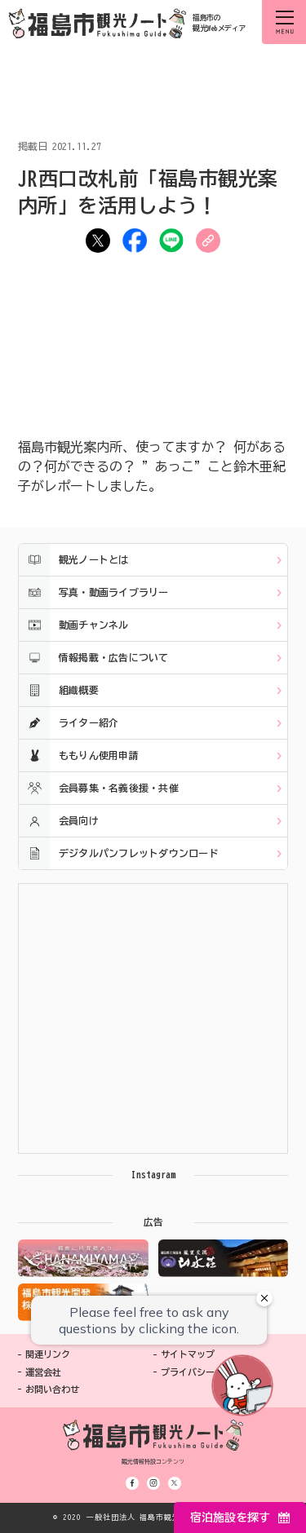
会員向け (59, 821)
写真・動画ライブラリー (94, 592)
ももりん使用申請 (79, 755)
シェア (134, 240)
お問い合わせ (52, 1389)
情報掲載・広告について (94, 658)
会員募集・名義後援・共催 (99, 788)
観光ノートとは (74, 560)
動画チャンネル (74, 625)
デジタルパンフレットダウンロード (119, 853)
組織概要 (59, 690)
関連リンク (47, 1354)
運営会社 (43, 1371)
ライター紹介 (68, 723)
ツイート (98, 240)
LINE (171, 240)
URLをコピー (208, 240)
